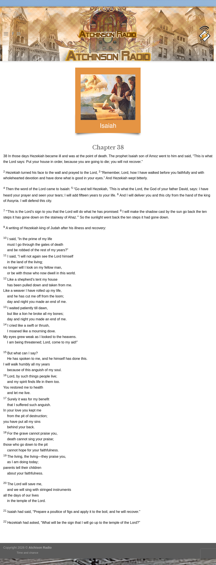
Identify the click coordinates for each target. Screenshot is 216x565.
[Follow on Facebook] (13, 34)
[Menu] (6, 33)
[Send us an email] (18, 34)
